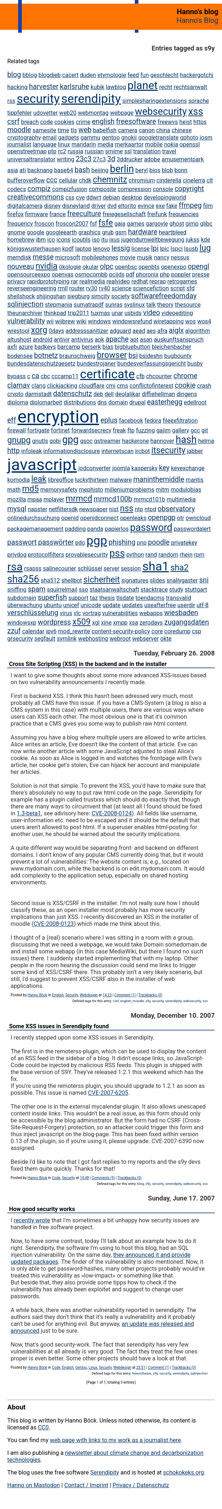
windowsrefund (132, 321)
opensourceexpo (28, 274)
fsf (93, 223)
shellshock (21, 296)
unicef (71, 605)
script (177, 288)
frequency (20, 223)
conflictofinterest (151, 385)
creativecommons (35, 197)
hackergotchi (196, 75)
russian (94, 151)
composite (102, 189)
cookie (185, 385)
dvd (112, 205)
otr (180, 518)
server (112, 568)
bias (107, 346)
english (103, 121)
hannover (162, 440)
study (176, 589)
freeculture (84, 214)
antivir (62, 339)
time (63, 130)
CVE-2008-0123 (53, 923)
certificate (107, 374)
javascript (42, 464)
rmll (63, 288)
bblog (30, 75)
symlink (67, 638)
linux (64, 144)
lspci (176, 248)
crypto (15, 394)
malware (121, 479)
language (44, 144)
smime (114, 151)
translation (147, 151)
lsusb (191, 248)
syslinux (134, 304)
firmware (36, 214)
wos (190, 321)
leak (39, 479)
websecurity (161, 111)
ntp (139, 509)
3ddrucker (130, 159)
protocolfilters (46, 554)
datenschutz (72, 394)
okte (165, 638)
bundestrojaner (96, 363)
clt (209, 180)
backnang (40, 170)
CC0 (43, 1427)
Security (71, 995)
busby (195, 363)
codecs (16, 189)
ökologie (70, 266)
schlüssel (90, 568)
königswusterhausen (34, 248)
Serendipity (104, 1472)
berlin (122, 169)
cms (122, 385)
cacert (70, 75)
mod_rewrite (74, 631)
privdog (17, 554)
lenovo (101, 248)
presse (201, 274)
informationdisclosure (71, 451)
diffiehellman (158, 394)
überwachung (24, 605)
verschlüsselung (32, 613)
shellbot (71, 580)
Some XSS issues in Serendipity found (59, 1026)
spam (36, 589)
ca (35, 376)
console (163, 189)
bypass (16, 376)
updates (132, 605)
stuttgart (196, 589)
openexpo (173, 266)
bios (154, 170)
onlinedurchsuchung (33, 518)
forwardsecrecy (91, 430)
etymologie (111, 75)
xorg (39, 330)
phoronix (147, 274)
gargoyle (157, 223)
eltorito (127, 205)
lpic (164, 248)
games (135, 223)
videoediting (177, 313)
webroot (120, 638)
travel (169, 151)
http (13, 451)
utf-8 (203, 605)
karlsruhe (74, 86)
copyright (189, 189)
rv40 (104, 288)
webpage (122, 112)
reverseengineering (31, 288)
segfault (44, 638)
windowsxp (21, 622)
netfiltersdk (63, 509)
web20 (67, 112)
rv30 (91, 288)
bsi (133, 355)
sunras (113, 304)
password (151, 527)
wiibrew (65, 321)
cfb (140, 376)
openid (69, 518)
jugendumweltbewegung (152, 239)
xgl (96, 622)
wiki (81, 321)
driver (98, 205)
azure (26, 346)
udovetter (45, 112)
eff (11, 420)
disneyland (76, 205)
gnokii (129, 137)
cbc (45, 376)
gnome (16, 232)
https (200, 121)
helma (206, 440)
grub (108, 232)
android (42, 339)
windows (99, 321)
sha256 (23, 579)
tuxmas (100, 313)
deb (98, 394)
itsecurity (168, 450)
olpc (106, 266)
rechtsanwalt (190, 87)
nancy (161, 257)
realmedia (92, 281)
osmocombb (91, 274)
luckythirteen (91, 479)
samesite (44, 130)
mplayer (54, 499)
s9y (147, 1001)
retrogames (182, 281)
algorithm (197, 330)
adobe (152, 159)
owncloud (198, 518)
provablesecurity (86, 554)
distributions (80, 402)
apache (117, 339)
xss (195, 111)
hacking (17, 87)
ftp (130, 430)
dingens (187, 394)
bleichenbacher (171, 346)
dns (102, 402)
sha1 (155, 566)
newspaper (93, 509)
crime (83, 121)
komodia (18, 479)
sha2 (179, 568)
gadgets (68, 137)
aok (99, 339)
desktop (131, 197)
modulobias (186, 489)
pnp (142, 542)
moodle (19, 130)
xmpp (120, 622)
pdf (130, 274)
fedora (153, 420)
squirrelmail (62, 589)
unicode (91, 605)
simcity (100, 296)
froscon (44, 223)
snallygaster (182, 580)
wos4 (204, 321)
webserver (145, 638)
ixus (114, 239)
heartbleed (172, 232)
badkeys (45, 346)
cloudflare (92, 385)
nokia (171, 144)
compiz (39, 189)
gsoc (86, 440)
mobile (153, 144)
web (85, 130)
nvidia (47, 266)
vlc (77, 613)
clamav (18, 385)
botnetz (46, 355)
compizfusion (69, 189)
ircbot (142, 451)
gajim (163, 430)
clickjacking (62, 385)
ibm (41, 239)
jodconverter (94, 468)
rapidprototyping (48, 281)
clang (39, 385)
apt (134, 339)
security (38, 99)
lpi (154, 248)
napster (37, 509)
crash (204, 385)
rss (11, 100)
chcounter (159, 376)
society (120, 296)
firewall (16, 430)
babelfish (105, 130)
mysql (16, 509)
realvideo (118, 281)
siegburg (78, 296)
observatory (176, 509)
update (111, 605)
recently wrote (32, 1220)
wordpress (54, 622)
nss (126, 508)
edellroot (195, 402)
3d (111, 159)
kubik (97, 87)
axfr (12, 346)
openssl (189, 144)
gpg (70, 439)
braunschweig (77, 355)
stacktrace (154, 589)
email (50, 137)
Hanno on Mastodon (33, 1485)
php (165, 274)
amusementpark (183, 159)
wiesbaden (181, 613)
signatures (135, 580)
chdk (85, 180)
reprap (157, 281)
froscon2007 (72, 223)
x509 (81, 622)
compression (135, 189)
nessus (180, 257)
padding (75, 528)
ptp (52, 151)
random (168, 554)
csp (196, 631)
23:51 (140, 1367)
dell (109, 394)
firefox (15, 214)
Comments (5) (103, 1178)
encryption (58, 416)
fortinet (60, 430)
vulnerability (26, 321)
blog (14, 74)
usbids (133, 313)
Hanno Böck (37, 995)
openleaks (133, 518)
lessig (121, 248)
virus (66, 613)
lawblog (116, 87)
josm (206, 137)
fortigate (38, 430)
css (69, 197)
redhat (140, 281)
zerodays (151, 622)
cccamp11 (65, 376)
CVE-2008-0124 (112, 813)
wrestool (18, 330)
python (135, 554)
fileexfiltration (180, 420)
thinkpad (55, 313)
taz (94, 597)
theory (165, 304)
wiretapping (168, 321)
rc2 (62, 151)
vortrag (91, 613)
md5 (30, 489)
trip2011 (78, 313)
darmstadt (38, 394)
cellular (68, 180)
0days (56, 330)
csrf (13, 121)
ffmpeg (190, 205)
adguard (120, 330)
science (122, 288)
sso (83, 589)
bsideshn (151, 355)
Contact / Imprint (86, 1485)
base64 (63, 170)
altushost (19, 339)
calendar (33, 631)
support (78, 597)
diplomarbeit (46, 402)
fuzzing (145, 430)
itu (104, 239)
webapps (150, 613)
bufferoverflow (26, 180)
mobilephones (100, 257)
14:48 (84, 1178)
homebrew (21, 239)
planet (143, 85)
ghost (176, 223)
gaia (119, 223)
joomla (121, 468)
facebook (131, 420)
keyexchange (188, 468)
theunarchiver (25, 313)
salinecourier (59, 568)
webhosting (93, 638)
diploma (17, 402)
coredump (177, 631)
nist (113, 509)
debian (111, 197)
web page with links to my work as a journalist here (115, 1440)
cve (80, 197)
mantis (194, 479)
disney (52, 205)
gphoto (189, 137)
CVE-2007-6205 (108, 1092)
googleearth (61, 232)
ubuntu (53, 605)
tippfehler (19, 112)
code (46, 121)
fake (171, 205)
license (141, 248)
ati (23, 170)
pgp (96, 540)
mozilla (16, 499)
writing (65, 159)
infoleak (31, 451)
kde (205, 239)
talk (151, 304)
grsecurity (20, 638)
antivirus (82, 339)
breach (30, 121)
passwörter (56, 542)
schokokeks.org (183, 1472)
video (151, 312)
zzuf (14, 631)
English (58, 995)
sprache (198, 100)
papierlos (117, 528)
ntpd (150, 509)
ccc (51, 180)
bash (82, 170)
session (131, 568)
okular (90, 266)
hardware (142, 232)
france (57, 214)
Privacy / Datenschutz (141, 1485)
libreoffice (60, 479)
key (164, 468)
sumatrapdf (89, 304)
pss (117, 553)
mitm (162, 489)
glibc (206, 223)
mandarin (84, 144)
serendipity (91, 99)
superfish (52, 597)
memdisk (19, 257)
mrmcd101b (149, 499)
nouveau (20, 266)
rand (151, 554)
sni (204, 580)
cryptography (24, 137)
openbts (149, 266)
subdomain (21, 597)
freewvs (168, 121)
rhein (186, 554)
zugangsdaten (186, 622)
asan (146, 339)
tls (73, 130)
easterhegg (164, 402)
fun (144, 75)
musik (145, 257)
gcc (195, 430)
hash (186, 439)
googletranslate (158, 137)
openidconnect (99, 518)
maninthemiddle (158, 479)
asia (12, 170)
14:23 (107, 995)
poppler (181, 274)
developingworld (165, 197)
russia (75, 151)
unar (117, 313)
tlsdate (125, 597)
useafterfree (160, 605)
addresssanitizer (86, 330)
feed (133, 75)
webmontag (93, 112)
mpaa (34, 499)
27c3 (99, 159)
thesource (188, 304)
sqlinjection (25, 304)
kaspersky (145, 468)
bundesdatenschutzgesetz (41, 363)
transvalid (178, 597)
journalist (19, 144)
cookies (64, 121)
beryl (141, 170)
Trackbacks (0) (150, 995)
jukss (192, 239)
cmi (110, 385)
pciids (116, 274)
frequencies (184, 214)
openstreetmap (27, 151)
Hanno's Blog (197, 20)
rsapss (32, 568)
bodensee (20, 355)
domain (118, 402)
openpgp (161, 517)
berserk (91, 346)
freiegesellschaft (124, 214)
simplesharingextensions (154, 100)
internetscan (117, 451)
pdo (80, 542)
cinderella (168, 180)
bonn (180, 170)
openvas (62, 274)
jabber (195, 451)
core (157, 631)
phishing (122, 542)
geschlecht (164, 75)
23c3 (84, 159)
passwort (22, 542)
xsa (133, 622)
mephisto (91, 489)
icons (63, 239)
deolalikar (127, 394)
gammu (90, 137)
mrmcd (79, 499)
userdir (186, 605)
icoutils (81, 239)
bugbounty (177, 355)
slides (157, 580)
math (14, 489)
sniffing (16, 589)
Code (56, 1178)
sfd (190, 288)
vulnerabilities (120, 613)
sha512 (50, 580)
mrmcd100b (113, 499)
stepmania (58, 304)
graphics (89, 232)
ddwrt (93, 197)
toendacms (150, 597)
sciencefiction (151, 288)
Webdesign (88, 995)
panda (95, 528)
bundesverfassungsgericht (151, 363)
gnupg (19, 440)
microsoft (67, 257)
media (105, 144)
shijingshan (51, 296)
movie (127, 257)
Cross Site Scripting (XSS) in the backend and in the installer (88, 664)
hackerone (135, 440)
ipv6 (51, 631)
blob (167, 170)
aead (139, 330)
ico (51, 239)
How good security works (42, 1209)
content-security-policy (121, 631)
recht (165, 87)
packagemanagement (35, 528)
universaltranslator (31, 159)
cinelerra (194, 180)
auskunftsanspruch (178, 339)
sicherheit (101, 580)
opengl (198, 266)
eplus (109, 420)
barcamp (68, 346)
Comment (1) (125, 995)
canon (147, 130)
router (76, 288)
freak (119, 430)
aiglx (176, 330)
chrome (185, 376)
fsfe (105, 223)
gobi (55, 440)
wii (50, 321)
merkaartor (129, 144)
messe (43, 257)
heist (185, 121)
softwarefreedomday (164, 296)
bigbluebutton (132, 346)
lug (205, 248)
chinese (181, 130)
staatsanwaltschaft (114, 589)
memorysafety (58, 489)
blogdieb (50, 75)
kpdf (68, 248)
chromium (142, 180)
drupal (137, 402)
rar (74, 281)
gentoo (111, 137)
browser (112, 355)
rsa (15, 566)
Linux (93, 1367)
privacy (16, 281)
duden (88, 75)
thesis (107, 597)
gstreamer (107, 440)
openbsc (126, 266)
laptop (83, 248)
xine (106, 622)
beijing (100, 170)
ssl (128, 151)
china (163, 130)
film (208, 205)
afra (162, 330)
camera (127, 130)
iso (96, 239)
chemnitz (110, 180)
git (204, 430)
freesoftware (136, 121)
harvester (43, 86)
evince (146, 205)
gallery (180, 430)
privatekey (184, 542)
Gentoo (81, 1367)
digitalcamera (25, 205)
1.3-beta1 (29, 813)
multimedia (180, 499)
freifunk (157, 214)
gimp (192, 223)
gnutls (40, 440)
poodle (158, 542)
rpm (199, 554)
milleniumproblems (129, 489)
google (35, 232)
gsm (120, 232)
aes (151, 330)
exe (160, 205)
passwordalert (192, 528)
